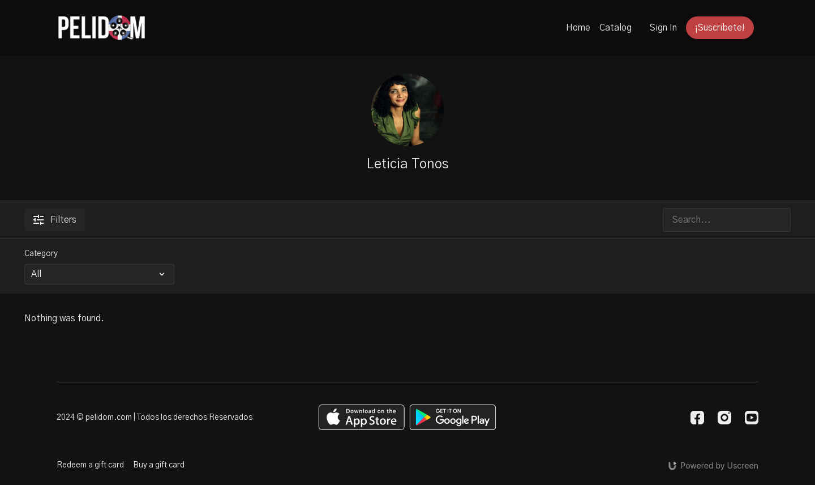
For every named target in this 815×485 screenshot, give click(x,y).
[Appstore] (361, 417)
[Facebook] (697, 417)
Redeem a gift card (90, 465)
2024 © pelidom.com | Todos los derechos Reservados (154, 418)
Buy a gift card (159, 465)
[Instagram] (724, 417)
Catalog (615, 27)
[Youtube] (751, 417)
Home (578, 27)
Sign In (663, 27)
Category (41, 254)
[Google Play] (452, 417)
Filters (54, 220)
